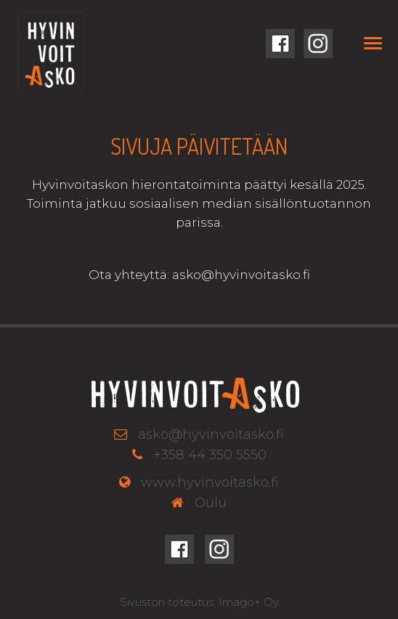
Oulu (211, 503)
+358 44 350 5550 (210, 455)
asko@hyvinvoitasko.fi (211, 434)
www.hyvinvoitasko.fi (210, 482)
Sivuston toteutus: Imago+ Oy (199, 602)
